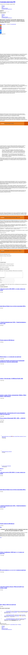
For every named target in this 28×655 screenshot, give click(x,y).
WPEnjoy (19, 625)
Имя (1, 280)
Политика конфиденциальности (7, 17)
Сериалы (3, 6)
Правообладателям (5, 8)
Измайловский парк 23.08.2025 (7, 452)
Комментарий (2, 278)
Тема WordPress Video (13, 625)
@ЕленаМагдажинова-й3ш (10, 619)
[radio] (15, 257)
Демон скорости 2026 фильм (7, 341)
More (1, 471)
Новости (3, 5)
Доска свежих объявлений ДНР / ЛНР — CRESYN (12, 419)
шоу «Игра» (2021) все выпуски (8, 605)
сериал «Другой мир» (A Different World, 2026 (11, 379)
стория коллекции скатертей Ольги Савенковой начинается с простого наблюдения (12, 362)
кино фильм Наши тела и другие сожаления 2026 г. (13, 307)
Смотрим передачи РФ (7, 2)
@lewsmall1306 (8, 612)
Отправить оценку (3, 262)
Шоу (2, 7)
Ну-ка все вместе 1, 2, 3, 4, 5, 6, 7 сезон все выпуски (13, 571)
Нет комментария (13, 24)
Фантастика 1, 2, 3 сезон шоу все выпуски (10, 357)
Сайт (1, 283)
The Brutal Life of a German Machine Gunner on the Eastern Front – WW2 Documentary (16, 613)
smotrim (4, 24)
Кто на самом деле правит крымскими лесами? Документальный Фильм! (15, 620)
